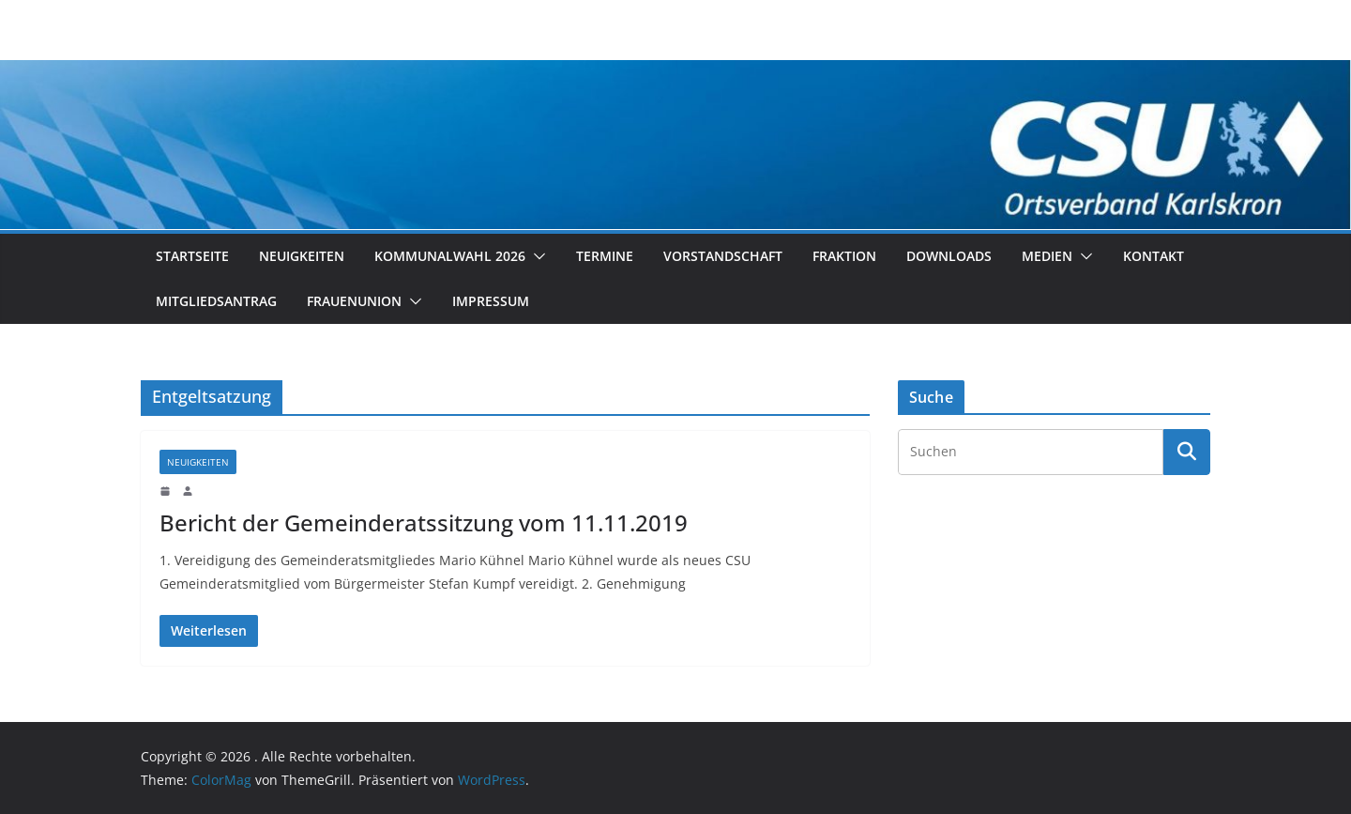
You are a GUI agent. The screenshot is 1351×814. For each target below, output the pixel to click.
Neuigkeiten (301, 256)
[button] (535, 256)
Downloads (949, 256)
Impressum (490, 301)
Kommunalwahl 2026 (449, 256)
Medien (1047, 256)
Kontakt (1153, 256)
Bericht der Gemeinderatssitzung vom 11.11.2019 (423, 522)
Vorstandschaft (722, 256)
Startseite (192, 256)
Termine (604, 256)
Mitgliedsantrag (216, 301)
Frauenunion (354, 301)
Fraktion (844, 256)
